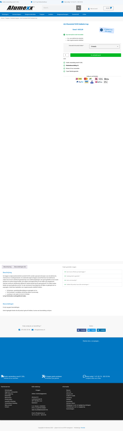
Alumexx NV (69, 394)
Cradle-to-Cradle (70, 395)
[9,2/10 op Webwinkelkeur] (31, 2)
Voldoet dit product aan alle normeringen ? (77, 284)
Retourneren (8, 397)
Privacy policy (8, 399)
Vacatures (69, 397)
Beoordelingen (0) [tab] (20, 267)
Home (2, 18)
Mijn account (8, 405)
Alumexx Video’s (70, 403)
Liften (84, 14)
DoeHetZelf (75, 14)
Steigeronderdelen (30, 14)
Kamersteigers (16, 14)
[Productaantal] (66, 55)
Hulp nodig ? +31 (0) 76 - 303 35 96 (73, 2)
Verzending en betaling (11, 403)
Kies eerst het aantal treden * (76, 45)
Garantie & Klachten (10, 401)
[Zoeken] (78, 7)
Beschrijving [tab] (7, 267)
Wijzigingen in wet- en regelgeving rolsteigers (78, 405)
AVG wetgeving (9, 394)
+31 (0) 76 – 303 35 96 (40, 415)
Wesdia (83, 427)
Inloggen (38, 390)
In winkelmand (96, 55)
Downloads (69, 401)
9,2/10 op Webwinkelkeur (40, 2)
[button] (92, 272)
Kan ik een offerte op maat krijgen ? (76, 272)
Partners (68, 399)
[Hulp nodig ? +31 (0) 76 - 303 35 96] (62, 2)
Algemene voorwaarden (11, 392)
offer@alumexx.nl (40, 413)
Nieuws (68, 390)
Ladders (50, 14)
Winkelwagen (8, 390)
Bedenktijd (8, 395)
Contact (7, 407)
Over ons (68, 392)
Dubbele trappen (15, 18)
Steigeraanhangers (62, 14)
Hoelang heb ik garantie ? (73, 276)
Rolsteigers (5, 14)
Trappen (41, 14)
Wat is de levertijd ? (71, 280)
